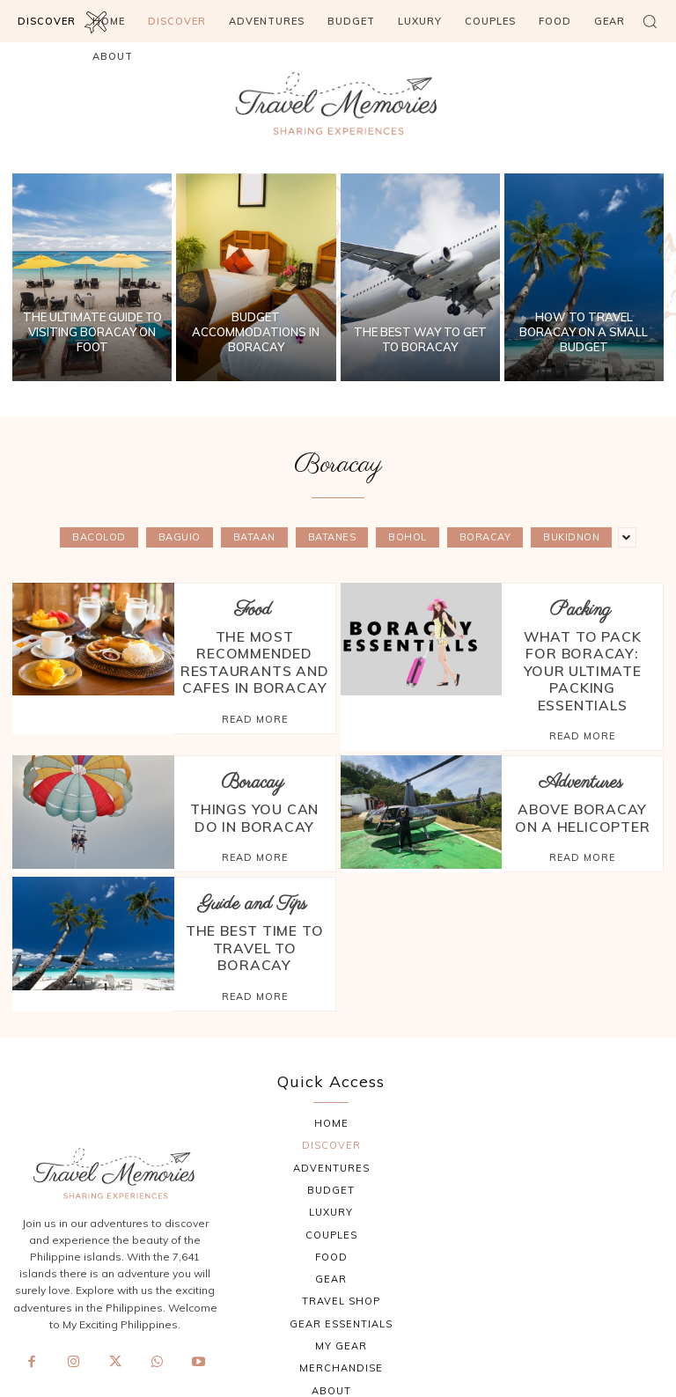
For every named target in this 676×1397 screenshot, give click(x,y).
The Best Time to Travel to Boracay (254, 884)
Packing (580, 609)
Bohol (407, 537)
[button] (649, 21)
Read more (255, 690)
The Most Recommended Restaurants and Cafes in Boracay (255, 647)
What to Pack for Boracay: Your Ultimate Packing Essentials (583, 647)
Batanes (332, 537)
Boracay (485, 537)
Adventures (580, 736)
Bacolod (99, 537)
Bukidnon (571, 537)
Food (252, 609)
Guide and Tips (252, 853)
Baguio (179, 537)
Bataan (254, 537)
